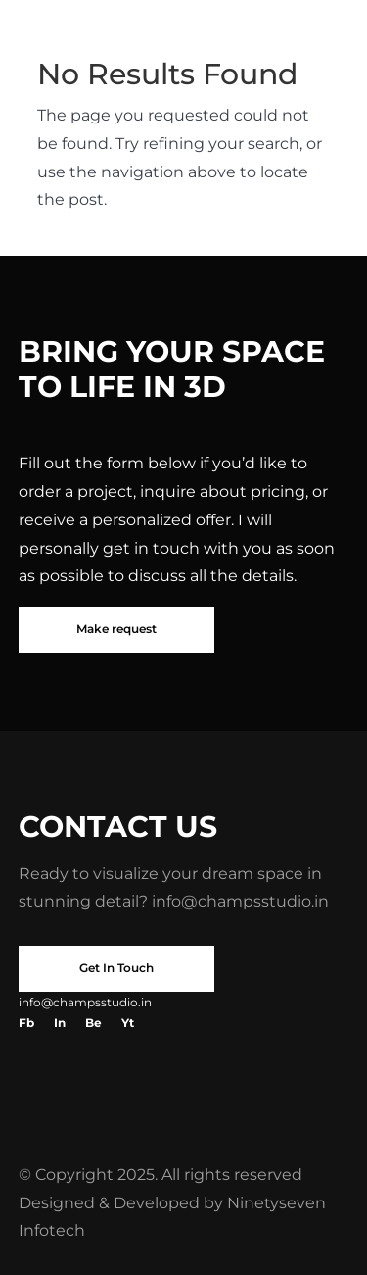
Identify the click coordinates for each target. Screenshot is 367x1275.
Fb (26, 1022)
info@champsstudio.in (240, 901)
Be (93, 1022)
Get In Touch (116, 967)
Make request (116, 628)
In (60, 1022)
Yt (127, 1022)
